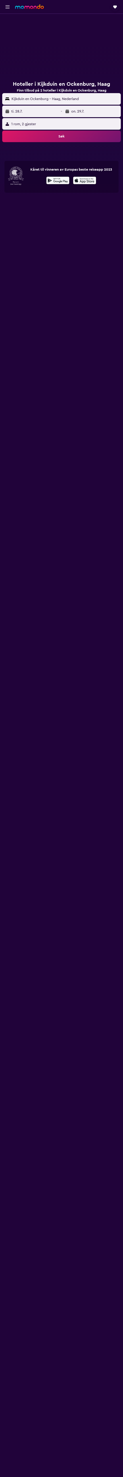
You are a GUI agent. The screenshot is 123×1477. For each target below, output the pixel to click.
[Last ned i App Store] (84, 181)
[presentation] (84, 180)
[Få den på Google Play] (57, 181)
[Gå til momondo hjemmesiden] (29, 6)
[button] (7, 7)
